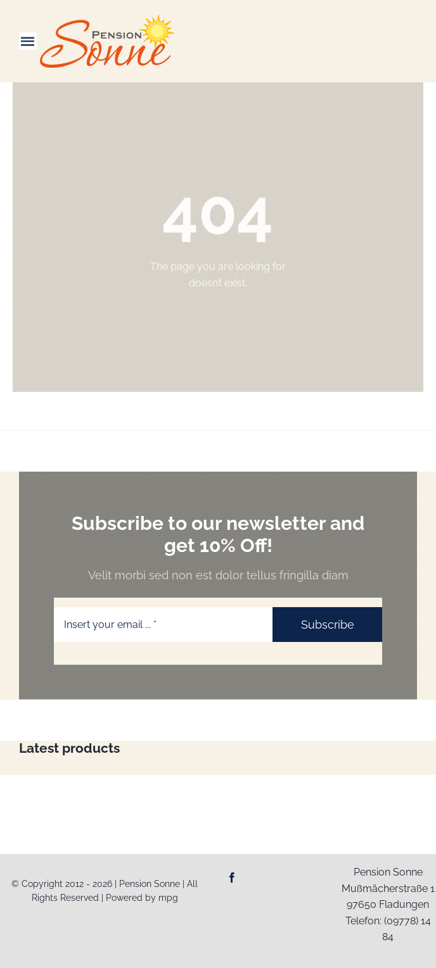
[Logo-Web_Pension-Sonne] (107, 19)
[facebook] (232, 877)
